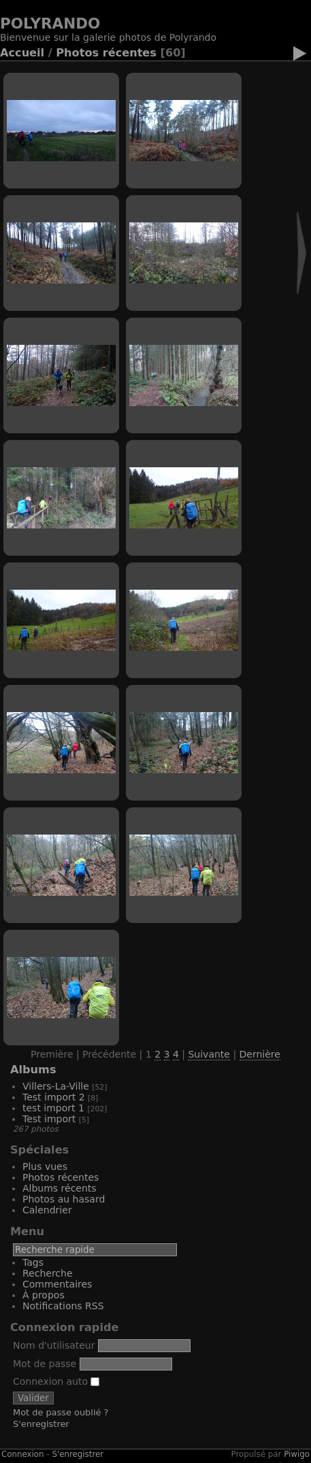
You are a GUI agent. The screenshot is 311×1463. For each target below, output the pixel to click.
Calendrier (47, 1210)
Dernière (260, 1054)
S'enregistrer (41, 1424)
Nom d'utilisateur (54, 1345)
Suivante (209, 1054)
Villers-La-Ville (55, 1086)
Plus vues (44, 1166)
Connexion (22, 1454)
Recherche (47, 1273)
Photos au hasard (63, 1199)
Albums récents (59, 1188)
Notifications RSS (63, 1305)
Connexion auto (56, 1381)
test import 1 (53, 1108)
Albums (33, 1069)
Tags (33, 1262)
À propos (43, 1295)
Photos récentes (106, 52)
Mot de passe (44, 1363)
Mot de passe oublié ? (60, 1412)
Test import (49, 1118)
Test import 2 (53, 1097)
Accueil (22, 52)
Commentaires (57, 1284)
